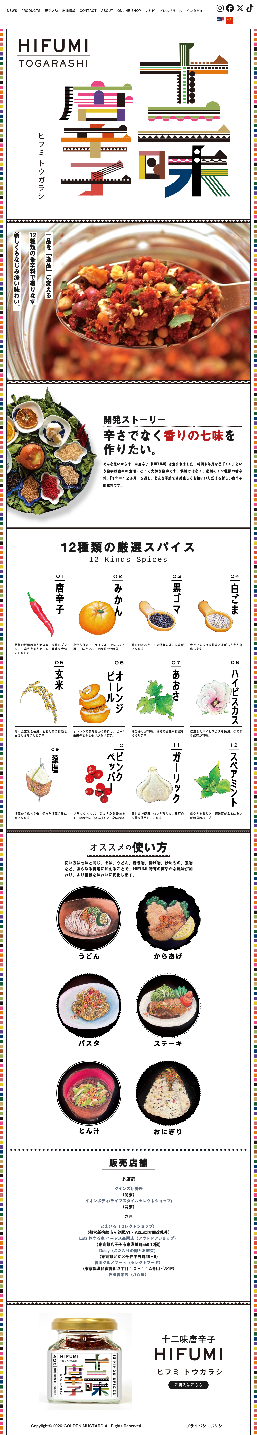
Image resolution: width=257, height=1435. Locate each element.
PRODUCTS (30, 10)
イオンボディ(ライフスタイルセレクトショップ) (128, 1201)
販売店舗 (51, 10)
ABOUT (107, 10)
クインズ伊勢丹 (128, 1189)
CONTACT (88, 10)
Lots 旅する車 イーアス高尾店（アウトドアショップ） (128, 1238)
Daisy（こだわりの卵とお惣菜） (128, 1251)
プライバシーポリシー (206, 1426)
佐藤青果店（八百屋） (128, 1275)
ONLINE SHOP (129, 10)
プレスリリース (170, 10)
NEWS (12, 10)
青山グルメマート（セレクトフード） (128, 1263)
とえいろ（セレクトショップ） (128, 1226)
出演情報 (68, 10)
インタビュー (196, 10)
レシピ (150, 10)
